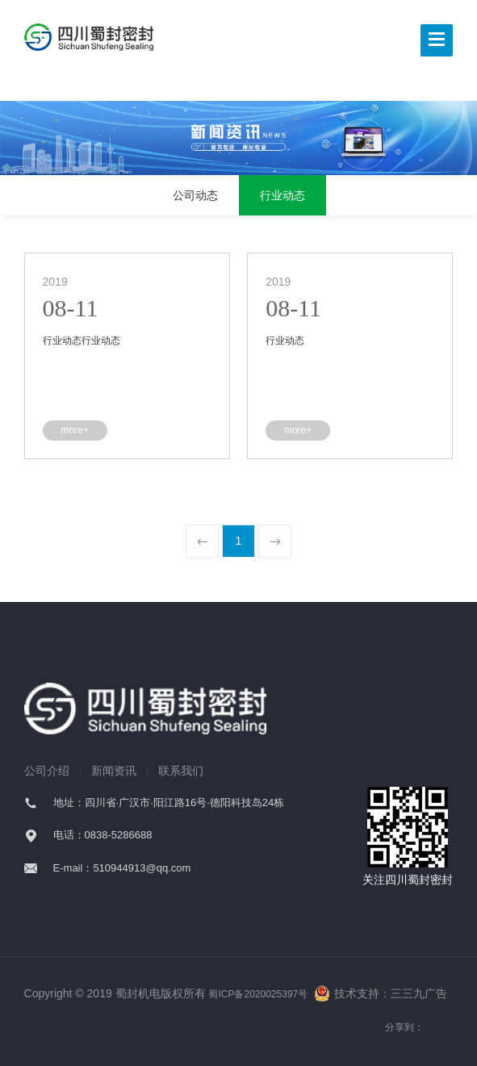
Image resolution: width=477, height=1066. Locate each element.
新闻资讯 (113, 771)
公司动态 (195, 195)
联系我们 (180, 771)
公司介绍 (46, 771)
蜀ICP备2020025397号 (258, 994)
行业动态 (282, 195)
